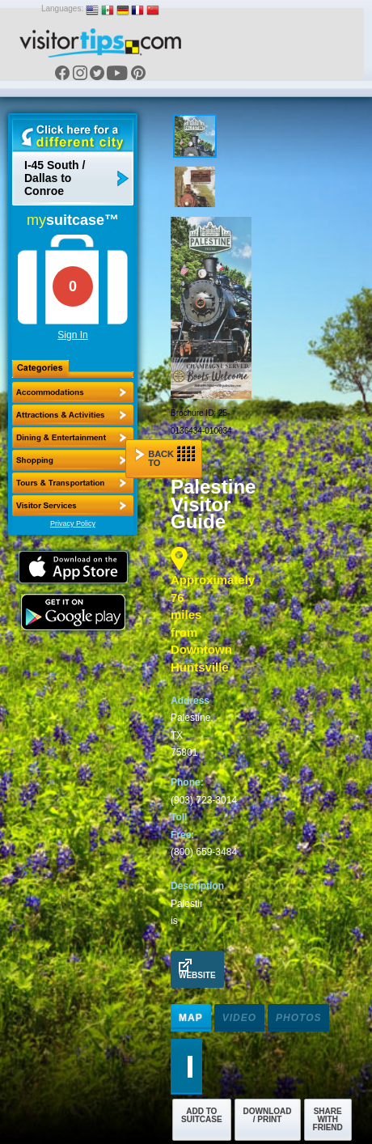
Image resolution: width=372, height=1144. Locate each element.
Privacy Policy (72, 523)
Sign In (72, 335)
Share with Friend (328, 1119)
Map (191, 1017)
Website (197, 969)
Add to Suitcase (201, 1115)
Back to (165, 457)
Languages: (62, 8)
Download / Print (267, 1115)
